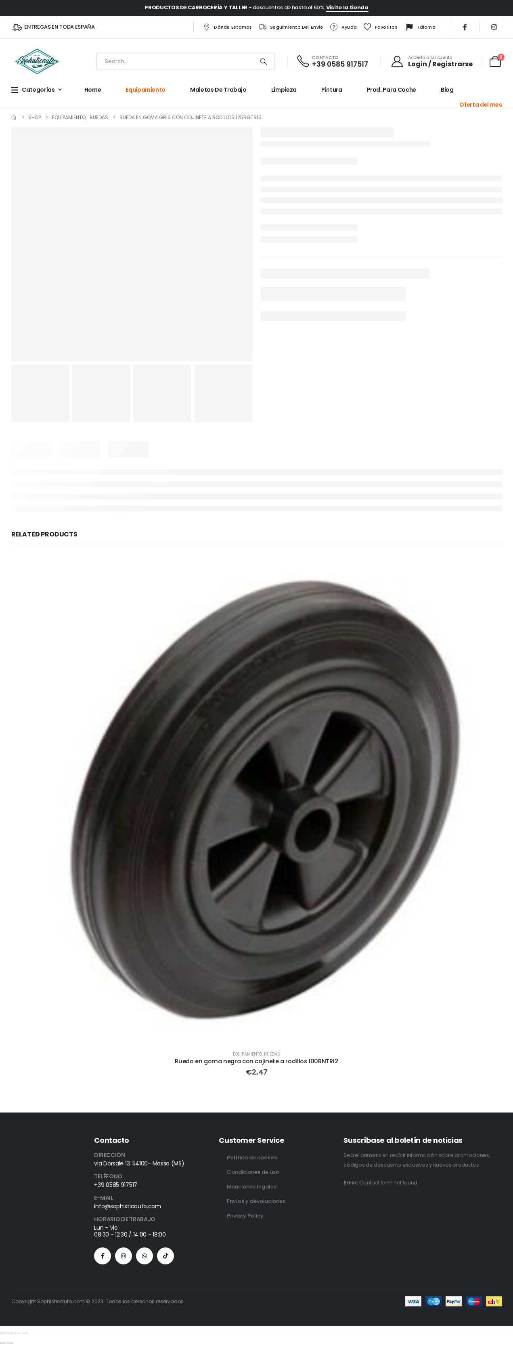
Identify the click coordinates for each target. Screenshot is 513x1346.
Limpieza (284, 90)
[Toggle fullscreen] (10, 1332)
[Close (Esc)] (24, 1332)
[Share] (17, 1332)
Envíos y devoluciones (256, 1201)
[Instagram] (494, 27)
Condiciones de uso (253, 1172)
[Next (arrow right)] (10, 1343)
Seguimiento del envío (290, 27)
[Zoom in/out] (3, 1332)
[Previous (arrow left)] (3, 1343)
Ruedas (272, 1054)
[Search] (263, 61)
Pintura (331, 90)
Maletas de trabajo (218, 90)
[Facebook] (465, 27)
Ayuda (343, 27)
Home (92, 90)
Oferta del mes (480, 105)
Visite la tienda (347, 7)
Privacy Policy (245, 1216)
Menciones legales (251, 1186)
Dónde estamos (227, 27)
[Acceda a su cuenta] (431, 61)
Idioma (420, 27)
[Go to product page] (256, 798)
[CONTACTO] (332, 61)
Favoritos (380, 27)
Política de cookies (252, 1157)
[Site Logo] (37, 61)
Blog (447, 90)
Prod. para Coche (391, 90)
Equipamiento (145, 90)
